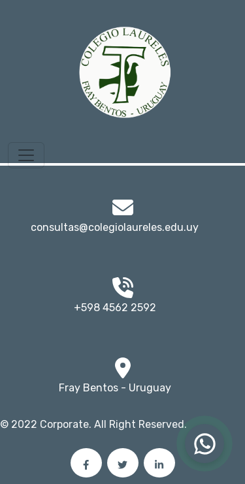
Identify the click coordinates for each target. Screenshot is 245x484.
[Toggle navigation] (26, 155)
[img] (123, 367)
